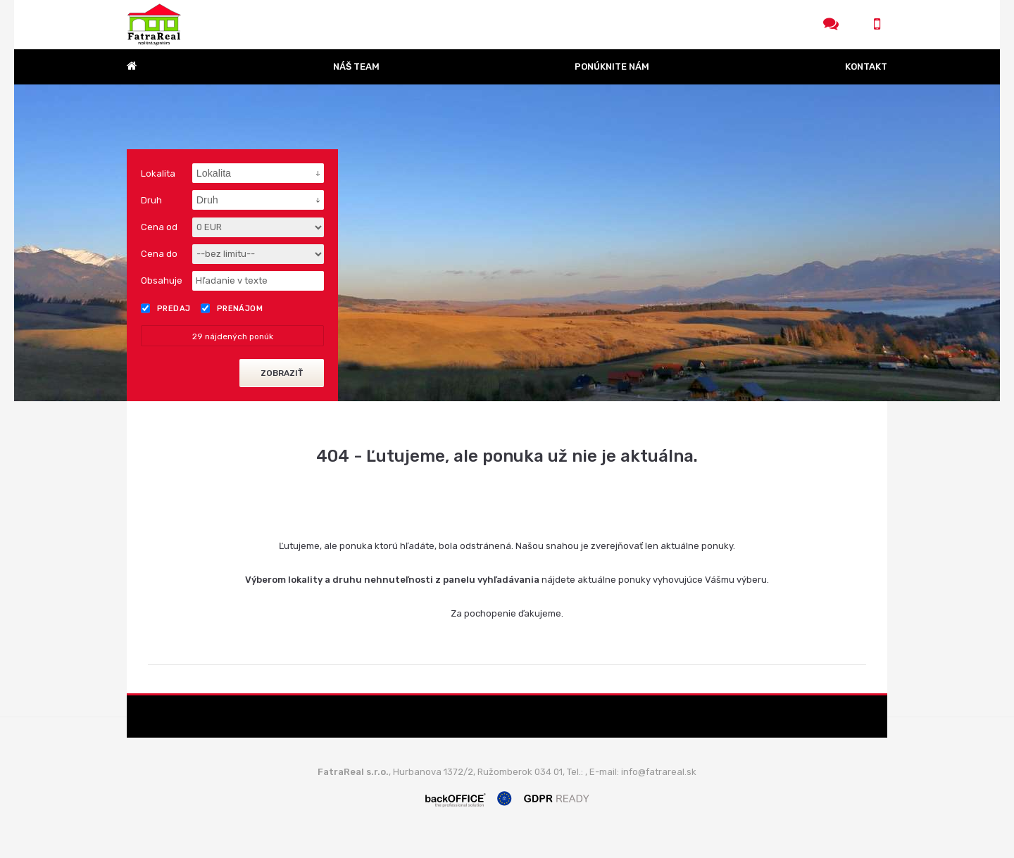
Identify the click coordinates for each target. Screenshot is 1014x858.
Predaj (166, 308)
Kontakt (866, 66)
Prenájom (232, 308)
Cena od (159, 227)
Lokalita (158, 173)
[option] (507, 242)
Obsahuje (161, 280)
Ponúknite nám (612, 66)
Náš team (356, 66)
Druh (151, 200)
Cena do (159, 253)
